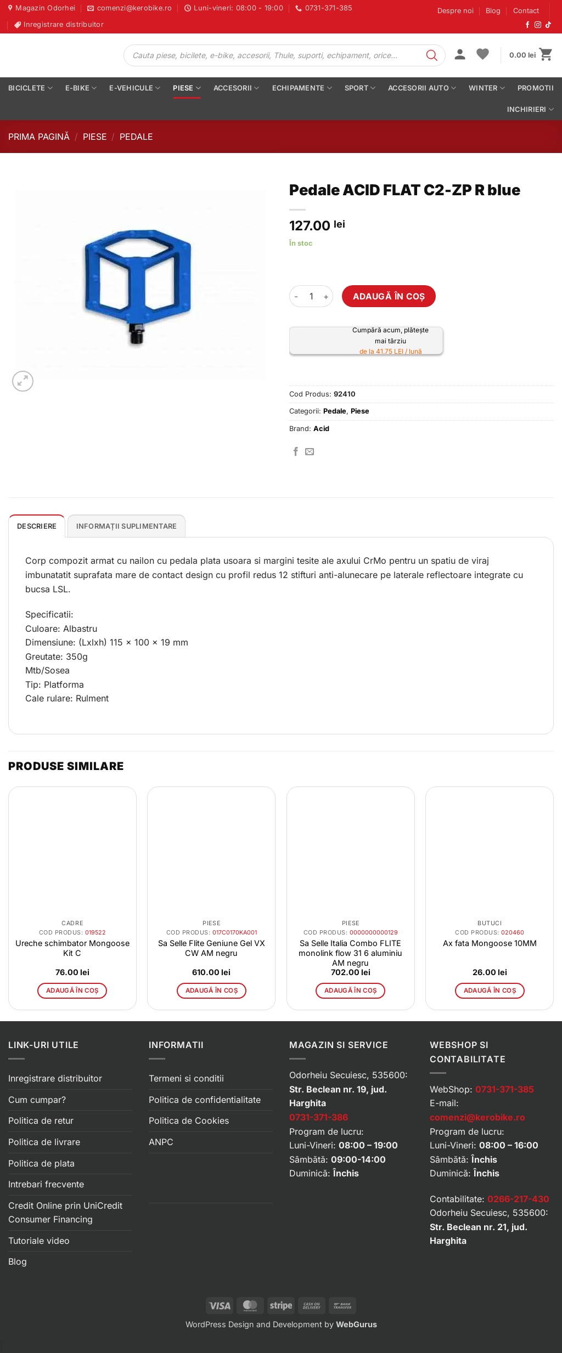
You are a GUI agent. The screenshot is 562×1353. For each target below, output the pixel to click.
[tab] (36, 525)
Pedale (136, 136)
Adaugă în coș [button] (72, 990)
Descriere (37, 526)
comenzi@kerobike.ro (477, 1117)
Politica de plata (41, 1163)
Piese (187, 88)
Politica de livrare (44, 1141)
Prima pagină (39, 136)
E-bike (81, 88)
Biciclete (30, 88)
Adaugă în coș (389, 296)
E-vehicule (134, 88)
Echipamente (302, 88)
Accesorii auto (422, 88)
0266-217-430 (518, 1198)
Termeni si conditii (186, 1078)
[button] (460, 55)
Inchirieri (530, 109)
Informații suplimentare (126, 526)
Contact (526, 11)
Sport (360, 88)
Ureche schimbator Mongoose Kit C (72, 948)
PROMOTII (536, 88)
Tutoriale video (39, 1240)
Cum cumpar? (37, 1099)
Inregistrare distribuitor (55, 1078)
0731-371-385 (504, 1089)
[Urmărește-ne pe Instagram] (538, 25)
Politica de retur (41, 1120)
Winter (487, 88)
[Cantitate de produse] (311, 296)
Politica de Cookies (189, 1120)
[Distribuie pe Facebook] (295, 452)
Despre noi (455, 11)
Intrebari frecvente (46, 1184)
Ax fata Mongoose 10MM (490, 943)
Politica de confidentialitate (205, 1099)
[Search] (432, 55)
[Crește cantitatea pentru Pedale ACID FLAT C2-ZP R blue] (326, 296)
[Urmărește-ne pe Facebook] (527, 25)
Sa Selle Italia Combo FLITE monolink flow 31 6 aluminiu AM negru (350, 952)
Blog (493, 11)
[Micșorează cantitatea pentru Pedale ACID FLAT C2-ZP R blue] (295, 296)
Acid (321, 428)
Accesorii (236, 88)
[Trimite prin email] (309, 452)
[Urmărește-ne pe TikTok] (548, 25)
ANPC (161, 1141)
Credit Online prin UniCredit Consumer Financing (65, 1212)
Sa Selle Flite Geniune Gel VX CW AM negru (211, 948)
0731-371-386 (318, 1117)
